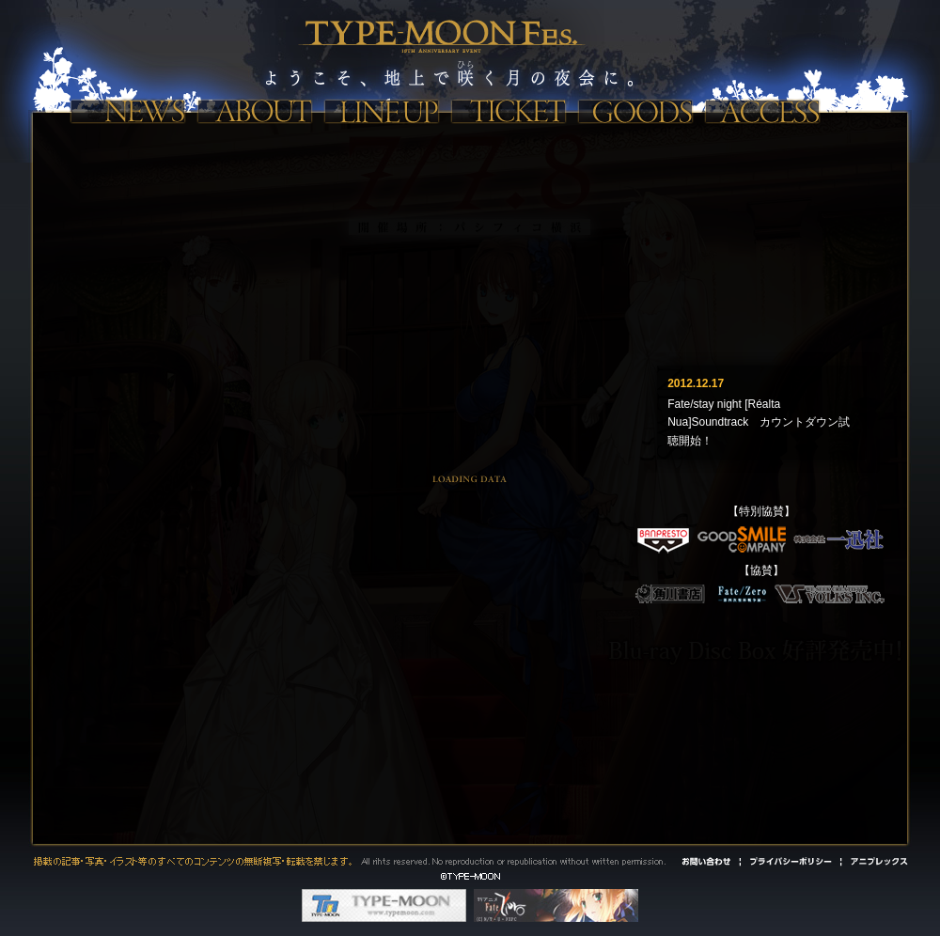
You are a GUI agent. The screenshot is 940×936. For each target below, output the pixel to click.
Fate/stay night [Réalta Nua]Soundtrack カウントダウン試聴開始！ (758, 422)
